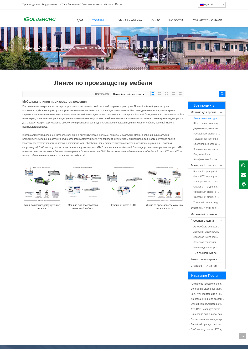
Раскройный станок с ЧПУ (207, 133)
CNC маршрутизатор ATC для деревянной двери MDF (207, 329)
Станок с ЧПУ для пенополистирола (209, 186)
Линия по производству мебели (209, 118)
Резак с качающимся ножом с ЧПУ (208, 259)
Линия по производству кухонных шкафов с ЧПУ (164, 207)
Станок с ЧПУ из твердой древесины (208, 265)
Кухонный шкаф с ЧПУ (123, 205)
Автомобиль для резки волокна (209, 226)
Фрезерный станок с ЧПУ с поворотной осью (209, 197)
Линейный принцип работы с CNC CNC (207, 324)
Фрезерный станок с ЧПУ (207, 165)
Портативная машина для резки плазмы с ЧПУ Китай (207, 319)
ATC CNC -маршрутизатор (205, 309)
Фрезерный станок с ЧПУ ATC (209, 191)
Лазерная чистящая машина (209, 237)
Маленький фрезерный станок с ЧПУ (208, 214)
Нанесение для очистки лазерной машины (207, 314)
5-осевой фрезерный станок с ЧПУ (209, 171)
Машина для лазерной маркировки (209, 247)
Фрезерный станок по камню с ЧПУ (208, 207)
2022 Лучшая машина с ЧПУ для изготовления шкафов (207, 294)
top (242, 336)
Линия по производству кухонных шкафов (41, 207)
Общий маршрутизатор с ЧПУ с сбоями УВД (207, 304)
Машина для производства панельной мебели (83, 207)
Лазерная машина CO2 (206, 231)
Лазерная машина (202, 220)
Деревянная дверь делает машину (209, 128)
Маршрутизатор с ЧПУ (206, 181)
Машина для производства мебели (208, 112)
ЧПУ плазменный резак (206, 253)
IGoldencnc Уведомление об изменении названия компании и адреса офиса (207, 283)
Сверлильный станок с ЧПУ (208, 144)
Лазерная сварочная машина (209, 242)
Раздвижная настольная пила (209, 138)
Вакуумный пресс (203, 154)
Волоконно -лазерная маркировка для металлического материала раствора (207, 288)
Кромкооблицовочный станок (209, 149)
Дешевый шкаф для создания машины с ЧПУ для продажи (207, 299)
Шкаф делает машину (205, 123)
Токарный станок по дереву (208, 202)
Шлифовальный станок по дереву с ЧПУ (209, 159)
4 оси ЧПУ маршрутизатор (208, 176)
